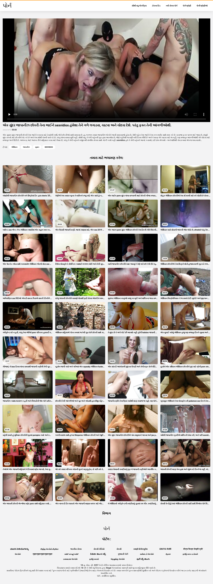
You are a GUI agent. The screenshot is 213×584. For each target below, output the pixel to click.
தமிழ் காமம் (94, 559)
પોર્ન (99, 576)
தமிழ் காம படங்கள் (190, 554)
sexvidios (49, 147)
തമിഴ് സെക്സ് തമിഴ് (71, 554)
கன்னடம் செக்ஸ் (147, 554)
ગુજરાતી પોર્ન (123, 554)
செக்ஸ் (18, 554)
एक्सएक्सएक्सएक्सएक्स (42, 554)
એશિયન (14, 147)
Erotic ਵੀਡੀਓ (165, 549)
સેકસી (119, 549)
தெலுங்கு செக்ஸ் (118, 559)
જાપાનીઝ (26, 147)
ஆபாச (168, 554)
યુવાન (37, 147)
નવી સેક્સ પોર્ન (171, 6)
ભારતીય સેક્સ (76, 549)
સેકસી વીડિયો (99, 549)
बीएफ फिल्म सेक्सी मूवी (193, 549)
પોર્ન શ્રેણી (187, 6)
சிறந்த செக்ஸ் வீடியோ (49, 549)
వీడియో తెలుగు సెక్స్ (98, 554)
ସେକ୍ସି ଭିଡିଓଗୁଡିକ (141, 549)
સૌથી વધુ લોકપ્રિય (139, 6)
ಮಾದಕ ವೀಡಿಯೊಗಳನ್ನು (19, 549)
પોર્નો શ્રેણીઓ (202, 6)
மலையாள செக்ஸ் (70, 559)
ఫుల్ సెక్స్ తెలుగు (143, 559)
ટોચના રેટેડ (156, 6)
